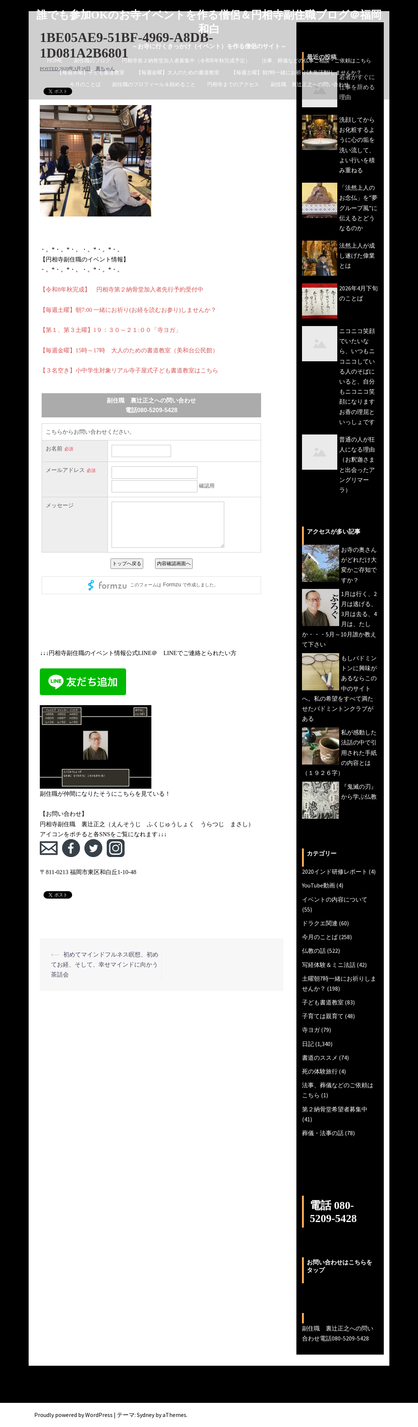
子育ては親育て (323, 1016)
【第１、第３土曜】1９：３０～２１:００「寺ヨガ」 (110, 330)
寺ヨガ (311, 1029)
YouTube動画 (318, 885)
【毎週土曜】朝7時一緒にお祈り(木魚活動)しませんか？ (296, 72)
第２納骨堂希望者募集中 (334, 1109)
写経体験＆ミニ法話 (329, 964)
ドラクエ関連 (320, 923)
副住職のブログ (92, 60)
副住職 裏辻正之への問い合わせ (310, 84)
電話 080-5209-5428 (335, 1211)
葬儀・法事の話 (323, 1133)
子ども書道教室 (323, 1002)
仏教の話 (314, 950)
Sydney (145, 1414)
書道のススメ (320, 1057)
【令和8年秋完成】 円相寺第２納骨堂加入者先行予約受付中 (121, 289)
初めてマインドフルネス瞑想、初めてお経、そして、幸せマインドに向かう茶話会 (104, 964)
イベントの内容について (334, 899)
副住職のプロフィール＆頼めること (154, 84)
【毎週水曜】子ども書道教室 (91, 72)
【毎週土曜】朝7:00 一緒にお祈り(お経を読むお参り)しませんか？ (128, 310)
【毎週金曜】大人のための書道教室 (177, 72)
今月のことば (85, 84)
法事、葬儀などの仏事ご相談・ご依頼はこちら (316, 60)
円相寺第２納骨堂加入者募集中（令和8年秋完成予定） (186, 60)
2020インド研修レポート (334, 871)
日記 (308, 1044)
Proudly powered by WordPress (73, 1414)
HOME (54, 60)
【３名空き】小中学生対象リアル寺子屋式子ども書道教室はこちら (129, 370)
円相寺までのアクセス (233, 84)
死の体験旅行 (320, 1071)
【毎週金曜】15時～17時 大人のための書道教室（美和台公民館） (129, 350)
